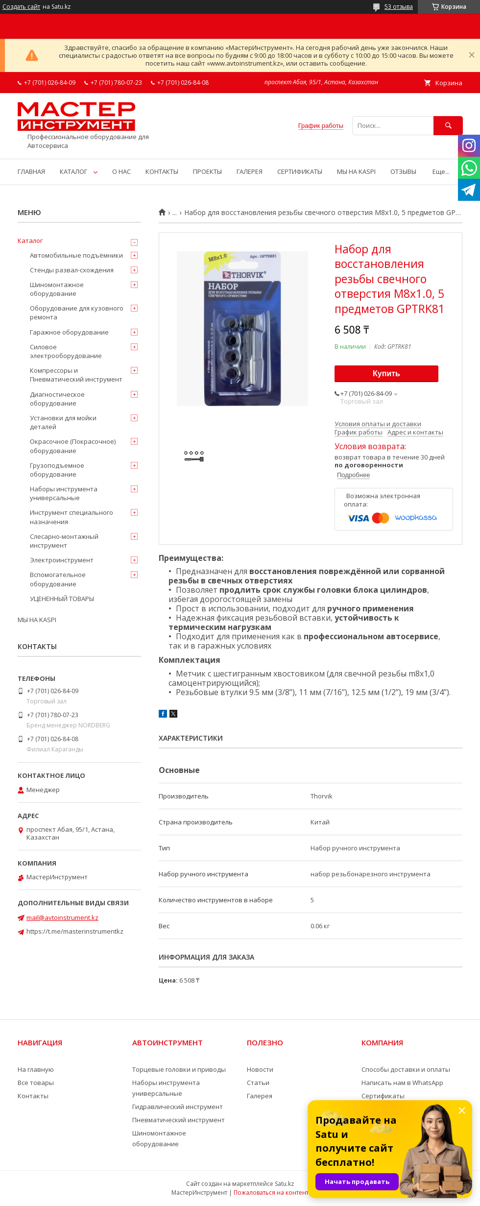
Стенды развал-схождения (72, 269)
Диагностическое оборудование (57, 399)
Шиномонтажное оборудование (57, 289)
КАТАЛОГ (73, 171)
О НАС (121, 171)
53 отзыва (398, 6)
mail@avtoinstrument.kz (62, 917)
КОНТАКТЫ (161, 171)
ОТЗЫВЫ (403, 171)
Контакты (33, 1095)
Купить (386, 373)
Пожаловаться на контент (271, 1192)
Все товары (36, 1082)
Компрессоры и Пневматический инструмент (76, 375)
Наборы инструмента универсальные (63, 493)
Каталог (30, 240)
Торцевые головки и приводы (179, 1069)
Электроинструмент (62, 559)
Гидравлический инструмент (177, 1106)
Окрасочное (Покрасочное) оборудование (73, 446)
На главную (36, 1069)
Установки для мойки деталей (63, 422)
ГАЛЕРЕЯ (250, 171)
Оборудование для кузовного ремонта (76, 312)
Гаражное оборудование (69, 332)
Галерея (259, 1095)
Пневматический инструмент (178, 1119)
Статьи (258, 1082)
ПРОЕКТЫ (207, 171)
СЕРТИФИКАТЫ (299, 171)
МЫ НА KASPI (356, 171)
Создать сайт (21, 6)
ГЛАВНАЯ (31, 171)
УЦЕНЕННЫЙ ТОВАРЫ (62, 598)
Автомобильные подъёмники (76, 255)
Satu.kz (284, 1184)
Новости (260, 1069)
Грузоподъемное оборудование (57, 470)
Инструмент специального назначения (71, 517)
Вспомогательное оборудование (58, 579)
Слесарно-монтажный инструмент (64, 541)
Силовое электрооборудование (66, 351)
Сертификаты (383, 1095)
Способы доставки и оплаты (405, 1069)
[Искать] (448, 125)
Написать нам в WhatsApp (402, 1082)
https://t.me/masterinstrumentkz (74, 931)
